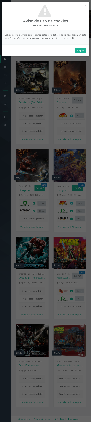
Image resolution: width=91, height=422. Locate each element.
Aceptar (80, 50)
